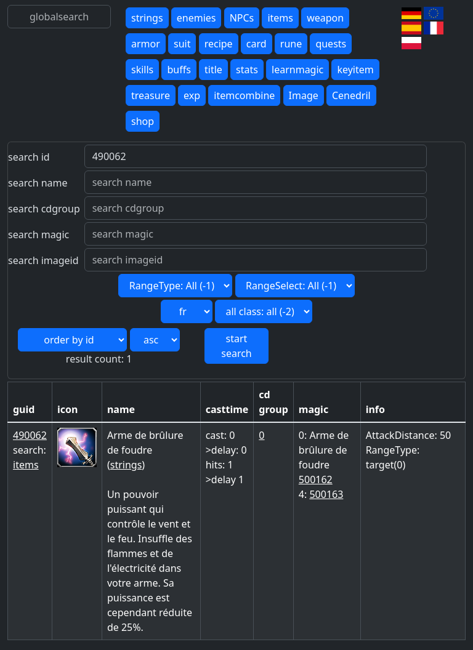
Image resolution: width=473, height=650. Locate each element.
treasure (150, 95)
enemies (196, 18)
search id (29, 157)
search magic (38, 234)
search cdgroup (44, 208)
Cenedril (351, 95)
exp (192, 95)
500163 (326, 494)
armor (145, 43)
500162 (316, 479)
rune (291, 43)
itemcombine (244, 95)
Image (303, 95)
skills (142, 69)
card (256, 43)
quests (330, 43)
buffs (178, 69)
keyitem (355, 69)
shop (142, 121)
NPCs (242, 18)
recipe (218, 43)
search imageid (43, 260)
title (213, 69)
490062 (30, 435)
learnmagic (297, 69)
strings (147, 18)
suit (182, 43)
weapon (325, 18)
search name (38, 183)
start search (236, 346)
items (280, 18)
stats (247, 69)
